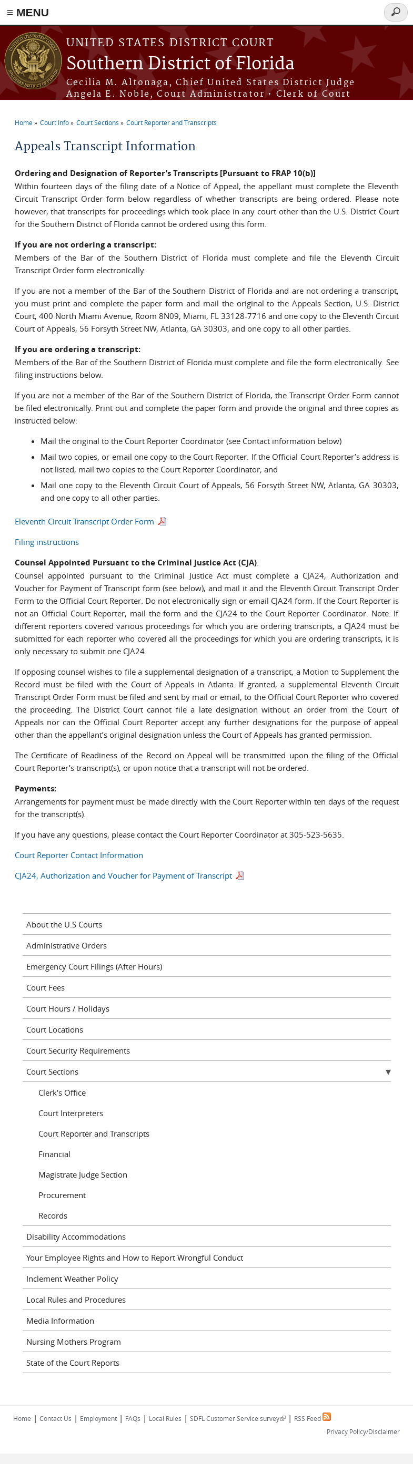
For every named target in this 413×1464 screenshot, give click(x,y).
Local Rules (165, 1418)
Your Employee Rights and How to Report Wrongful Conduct (134, 1257)
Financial (54, 1154)
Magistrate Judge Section (82, 1174)
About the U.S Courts (64, 924)
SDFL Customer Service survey (238, 1418)
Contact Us (55, 1418)
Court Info (54, 122)
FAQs (132, 1418)
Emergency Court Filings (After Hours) (94, 966)
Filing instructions (47, 542)
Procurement (62, 1195)
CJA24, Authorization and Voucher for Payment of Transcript (124, 875)
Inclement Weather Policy (72, 1278)
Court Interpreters (70, 1113)
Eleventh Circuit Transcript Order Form (84, 521)
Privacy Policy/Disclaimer (363, 1431)
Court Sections (97, 122)
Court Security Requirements (78, 1050)
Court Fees (45, 987)
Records (52, 1215)
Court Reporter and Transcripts (171, 122)
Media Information (60, 1320)
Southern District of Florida (180, 64)
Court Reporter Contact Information (79, 855)
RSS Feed (312, 1418)
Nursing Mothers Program (73, 1341)
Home (24, 122)
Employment (98, 1418)
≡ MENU (28, 12)
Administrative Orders (66, 945)
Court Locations (54, 1029)
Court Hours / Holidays (67, 1008)
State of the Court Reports (72, 1362)
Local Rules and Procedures (76, 1299)
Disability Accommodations (76, 1236)
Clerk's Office (62, 1092)
